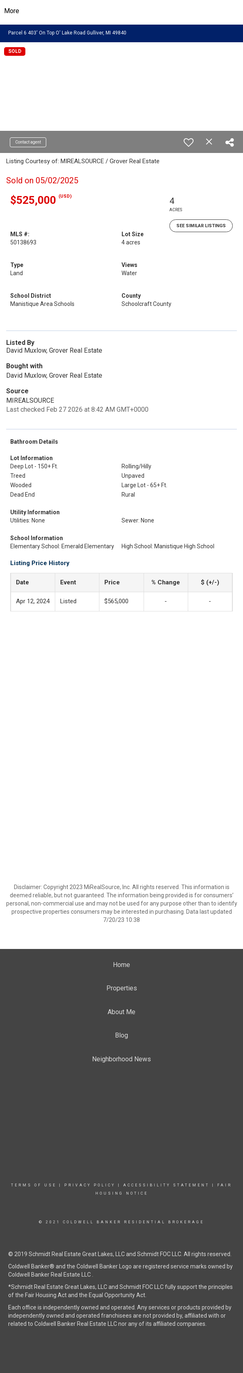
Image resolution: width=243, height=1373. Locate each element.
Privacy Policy (89, 1185)
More (11, 11)
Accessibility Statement (166, 1185)
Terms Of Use (33, 1185)
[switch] (188, 142)
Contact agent (28, 142)
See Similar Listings (201, 225)
